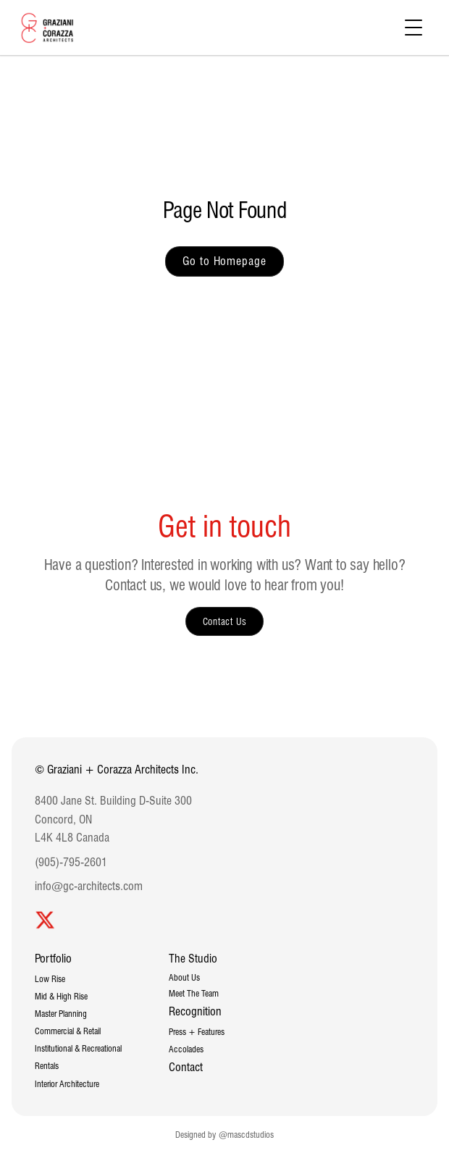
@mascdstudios (246, 1134)
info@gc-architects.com (89, 886)
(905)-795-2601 (71, 862)
